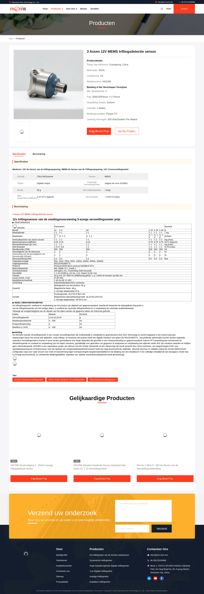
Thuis (45, 9)
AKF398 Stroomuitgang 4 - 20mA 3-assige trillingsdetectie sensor (31, 467)
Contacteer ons (63, 571)
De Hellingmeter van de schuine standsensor (109, 555)
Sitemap (59, 576)
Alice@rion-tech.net (164, 2)
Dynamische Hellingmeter (101, 560)
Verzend (161, 528)
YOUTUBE (155, 578)
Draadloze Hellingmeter (100, 582)
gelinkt (149, 578)
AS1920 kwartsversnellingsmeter (28, 379)
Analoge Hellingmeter (99, 576)
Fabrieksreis (61, 560)
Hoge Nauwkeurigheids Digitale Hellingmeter (109, 566)
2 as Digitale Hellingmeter (101, 571)
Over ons (71, 9)
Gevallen (94, 9)
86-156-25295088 (187, 2)
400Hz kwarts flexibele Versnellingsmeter (66, 379)
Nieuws (83, 9)
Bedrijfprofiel (61, 555)
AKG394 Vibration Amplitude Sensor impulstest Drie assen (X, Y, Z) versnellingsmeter (100, 467)
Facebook (162, 578)
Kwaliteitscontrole (64, 566)
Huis (11, 38)
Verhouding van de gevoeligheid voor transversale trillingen (29, 255)
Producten (57, 9)
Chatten (184, 9)
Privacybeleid (62, 582)
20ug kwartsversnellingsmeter (103, 379)
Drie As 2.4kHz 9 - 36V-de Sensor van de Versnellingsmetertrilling (157, 467)
